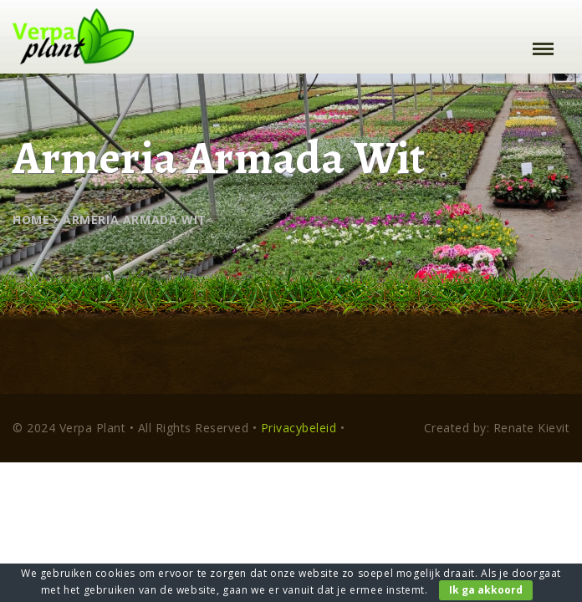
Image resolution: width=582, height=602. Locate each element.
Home (31, 219)
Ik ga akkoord (486, 590)
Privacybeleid (299, 428)
